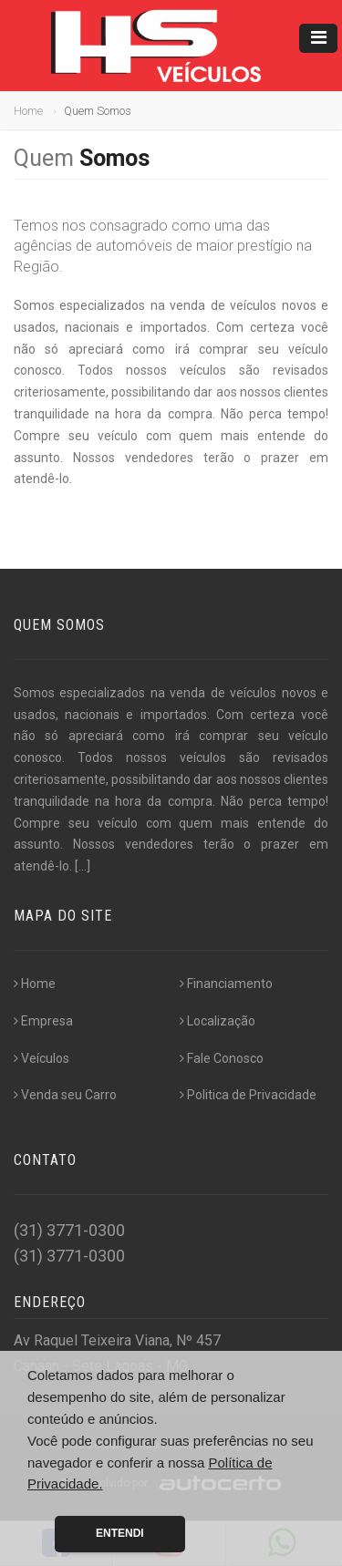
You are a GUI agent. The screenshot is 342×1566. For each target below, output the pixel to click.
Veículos (41, 1058)
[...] (82, 866)
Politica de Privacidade (248, 1094)
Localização (217, 1021)
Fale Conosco (222, 1058)
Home (28, 111)
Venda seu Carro (65, 1094)
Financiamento (226, 983)
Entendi (120, 1533)
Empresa (43, 1021)
